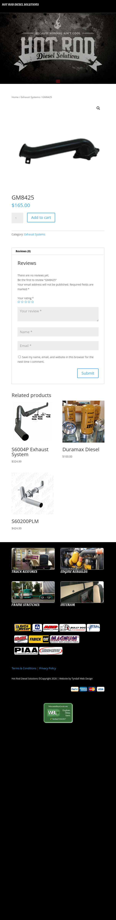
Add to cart (41, 217)
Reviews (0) (23, 251)
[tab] (57, 251)
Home (15, 97)
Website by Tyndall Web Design (76, 678)
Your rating (25, 298)
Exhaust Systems (30, 97)
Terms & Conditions (24, 668)
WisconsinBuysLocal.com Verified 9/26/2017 (58, 712)
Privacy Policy (47, 668)
